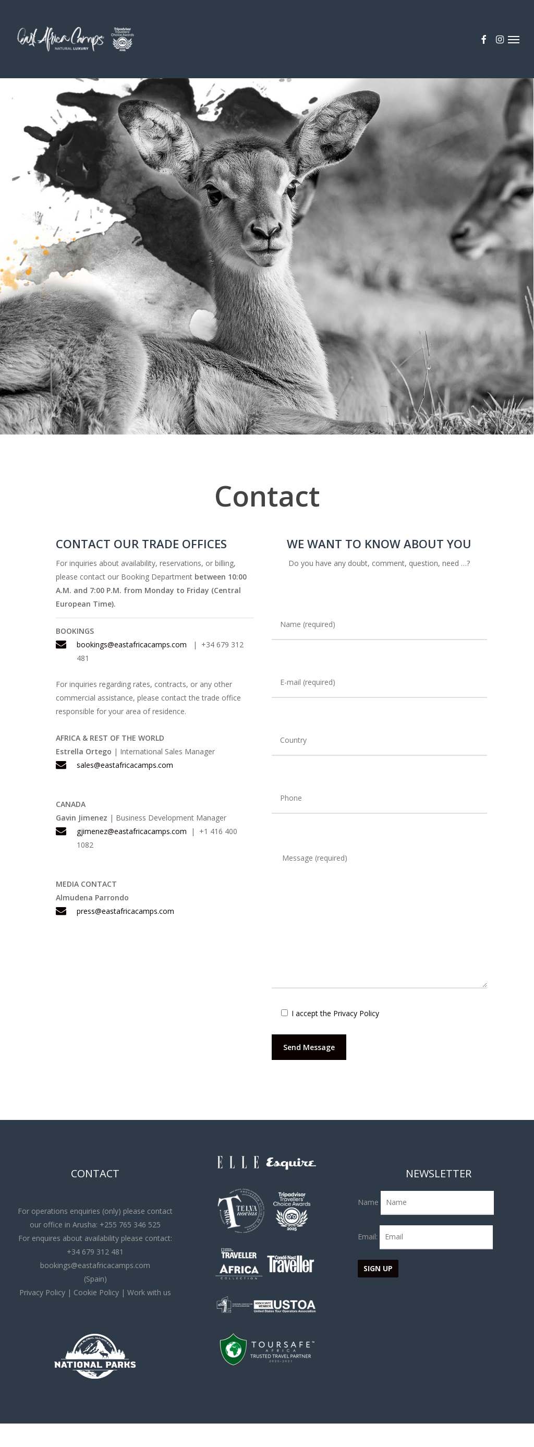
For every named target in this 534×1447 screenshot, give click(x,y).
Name (368, 1202)
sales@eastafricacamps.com (125, 765)
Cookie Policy (96, 1292)
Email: (369, 1236)
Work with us (149, 1292)
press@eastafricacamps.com (125, 911)
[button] (513, 39)
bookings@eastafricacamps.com (132, 644)
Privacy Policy (356, 1013)
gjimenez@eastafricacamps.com (132, 831)
